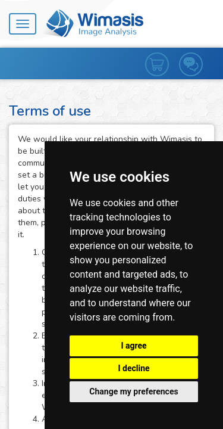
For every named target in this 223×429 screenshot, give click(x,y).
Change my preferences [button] (133, 391)
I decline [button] (133, 368)
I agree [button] (133, 345)
